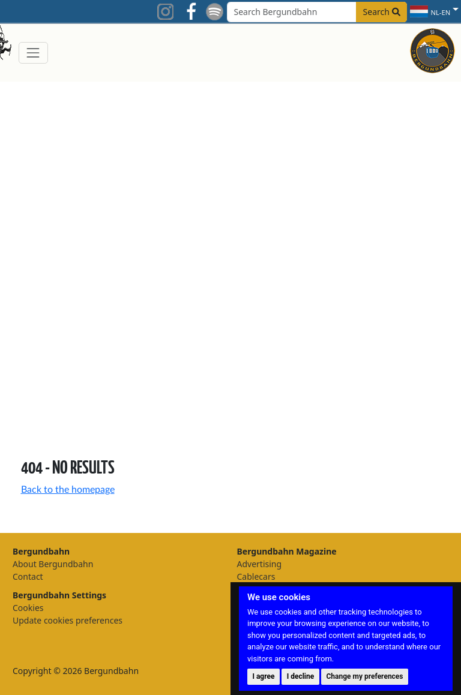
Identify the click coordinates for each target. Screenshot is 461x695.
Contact (28, 576)
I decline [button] (301, 676)
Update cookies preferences (67, 620)
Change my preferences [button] (365, 676)
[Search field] (317, 12)
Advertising (259, 564)
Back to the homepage (68, 490)
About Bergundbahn (53, 564)
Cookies (28, 607)
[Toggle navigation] (33, 52)
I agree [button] (263, 676)
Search (381, 11)
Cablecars (256, 576)
